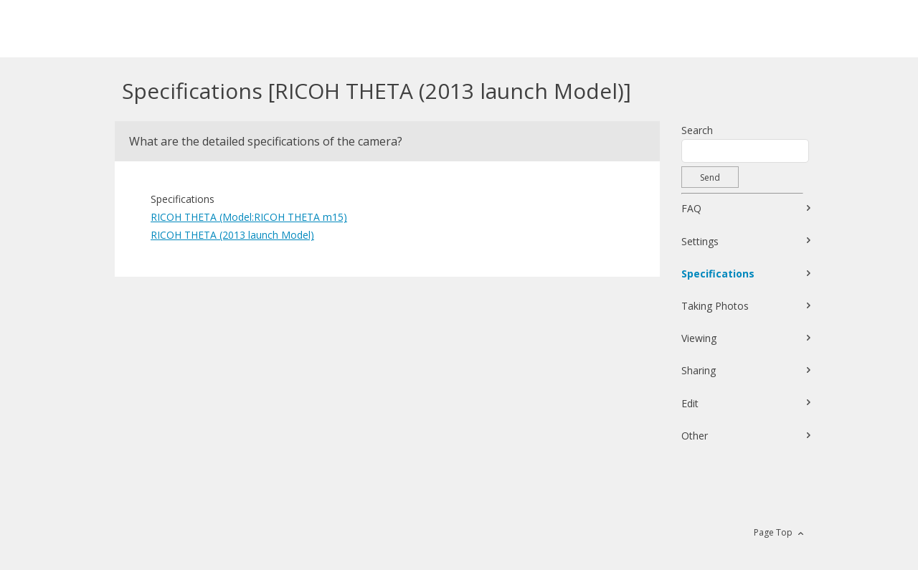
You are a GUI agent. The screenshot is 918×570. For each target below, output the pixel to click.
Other (694, 435)
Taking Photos (715, 306)
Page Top (773, 532)
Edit (690, 403)
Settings (700, 241)
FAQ (691, 208)
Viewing (698, 338)
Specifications (717, 273)
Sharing (698, 370)
